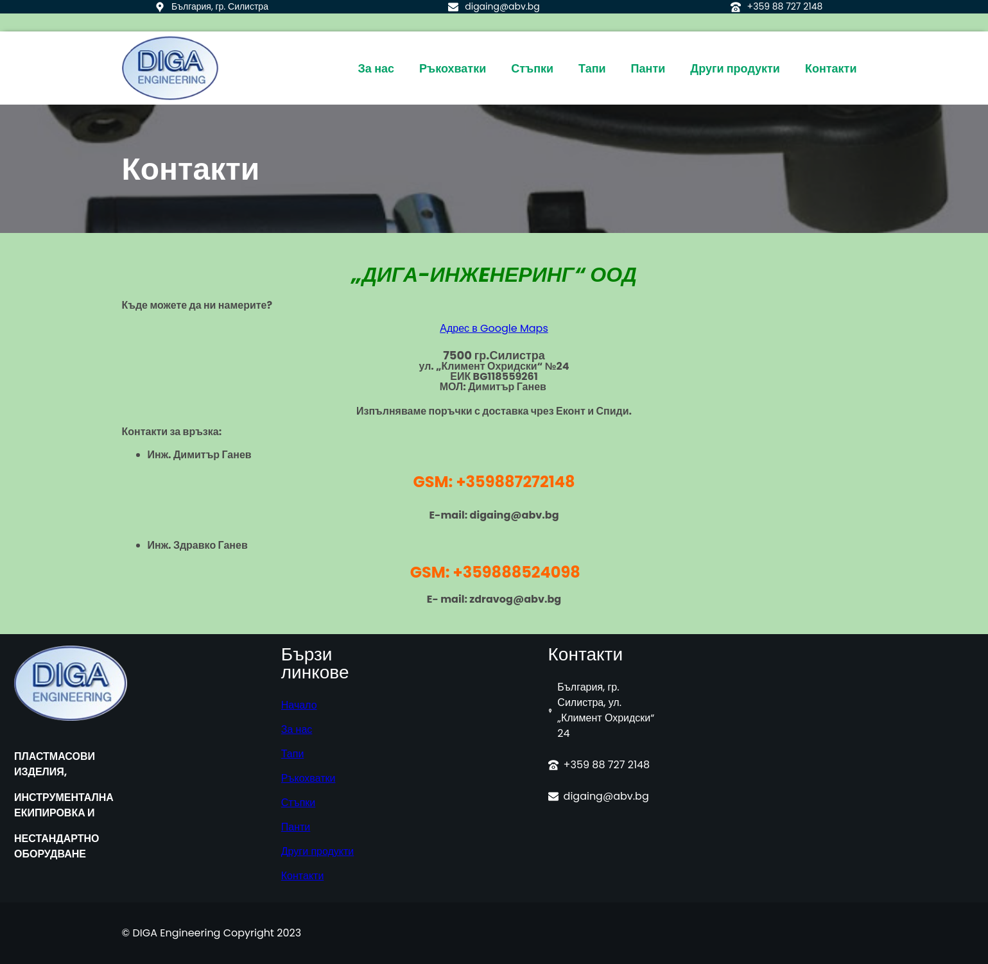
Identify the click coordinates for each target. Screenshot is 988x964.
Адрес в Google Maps (494, 328)
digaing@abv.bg (502, 6)
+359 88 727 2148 (785, 6)
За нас (297, 729)
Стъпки (298, 802)
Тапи (292, 753)
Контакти (302, 875)
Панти (296, 827)
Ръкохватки (308, 778)
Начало (299, 705)
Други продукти (317, 851)
